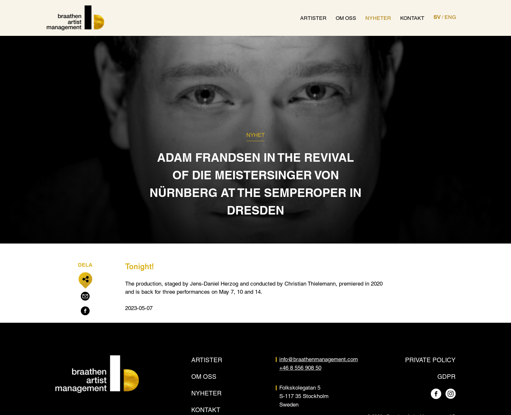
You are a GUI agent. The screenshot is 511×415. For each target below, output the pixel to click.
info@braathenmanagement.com (318, 359)
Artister (313, 18)
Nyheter (378, 18)
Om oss (346, 18)
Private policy (430, 359)
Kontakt (412, 18)
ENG (450, 17)
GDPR (446, 376)
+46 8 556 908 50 (300, 367)
